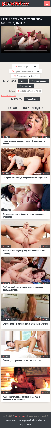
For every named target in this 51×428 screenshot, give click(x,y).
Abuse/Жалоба (38, 420)
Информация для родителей (18, 420)
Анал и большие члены (30, 90)
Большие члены (39, 81)
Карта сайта (25, 424)
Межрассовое (25, 85)
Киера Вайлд (32, 99)
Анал (23, 81)
